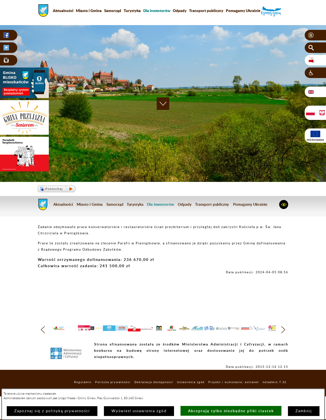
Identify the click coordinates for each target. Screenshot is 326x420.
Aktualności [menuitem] (63, 10)
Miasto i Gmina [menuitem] (89, 10)
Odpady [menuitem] (180, 10)
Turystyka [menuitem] (132, 10)
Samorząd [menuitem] (112, 10)
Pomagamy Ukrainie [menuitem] (243, 10)
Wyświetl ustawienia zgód (139, 411)
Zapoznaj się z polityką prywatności (52, 411)
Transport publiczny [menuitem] (206, 10)
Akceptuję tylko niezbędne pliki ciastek (231, 410)
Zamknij (303, 411)
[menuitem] (157, 10)
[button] (315, 35)
